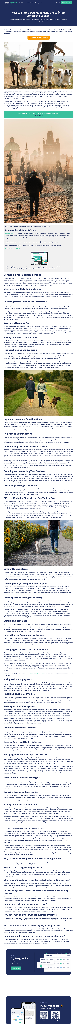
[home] (11, 2)
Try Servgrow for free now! (12, 248)
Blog (42, 3)
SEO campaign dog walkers (36, 674)
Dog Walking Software (11, 233)
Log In (58, 2)
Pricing (37, 3)
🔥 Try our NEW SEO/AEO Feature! (38, 37)
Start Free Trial (66, 2)
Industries (30, 3)
